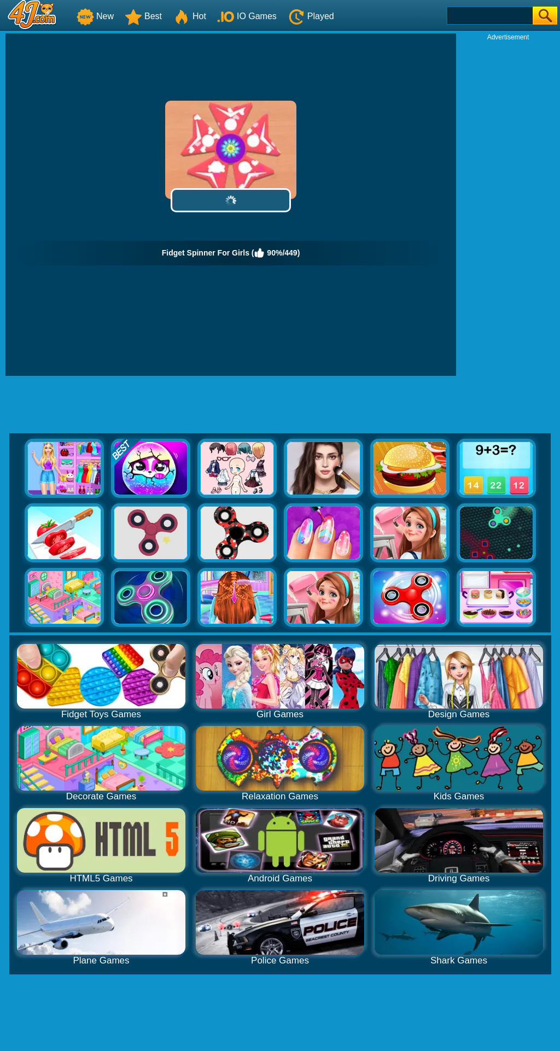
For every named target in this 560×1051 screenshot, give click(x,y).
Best (143, 16)
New (95, 16)
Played (311, 16)
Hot (189, 16)
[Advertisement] (508, 206)
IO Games (247, 16)
